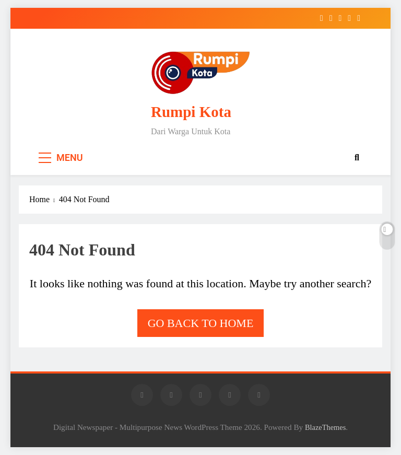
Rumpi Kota (191, 111)
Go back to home (201, 323)
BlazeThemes (325, 427)
